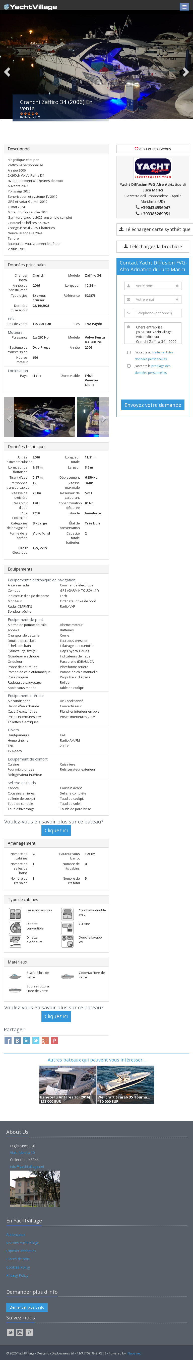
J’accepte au (154, 355)
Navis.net (134, 1353)
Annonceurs (16, 1234)
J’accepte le (152, 369)
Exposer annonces (21, 1250)
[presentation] (155, 387)
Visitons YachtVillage (22, 1242)
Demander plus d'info (27, 1307)
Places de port (18, 1258)
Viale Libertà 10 (22, 1152)
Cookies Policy (18, 1267)
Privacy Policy (17, 1275)
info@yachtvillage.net (27, 1166)
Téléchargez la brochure (153, 246)
